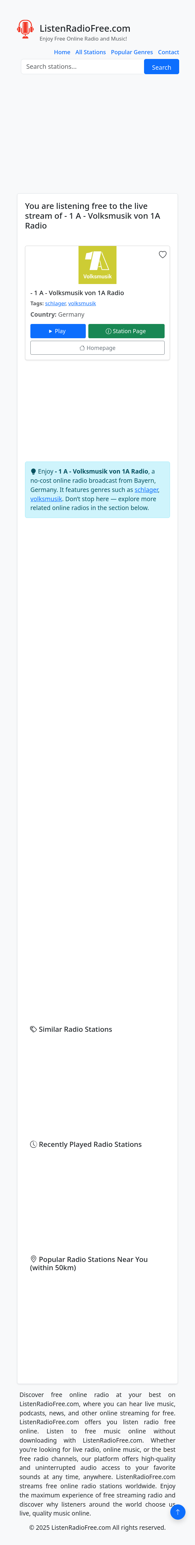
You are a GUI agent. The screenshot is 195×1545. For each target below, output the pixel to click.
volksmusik (82, 303)
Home (62, 52)
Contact (168, 52)
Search (161, 67)
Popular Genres (132, 52)
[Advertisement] (97, 133)
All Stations (90, 52)
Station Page (126, 331)
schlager (55, 303)
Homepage (97, 348)
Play (58, 331)
